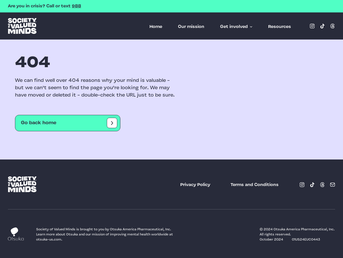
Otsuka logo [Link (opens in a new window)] (16, 234)
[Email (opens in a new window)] (332, 184)
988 (76, 6)
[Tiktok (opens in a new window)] (322, 26)
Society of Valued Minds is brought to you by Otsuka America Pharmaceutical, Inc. (104, 229)
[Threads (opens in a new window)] (332, 26)
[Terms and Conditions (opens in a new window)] (254, 185)
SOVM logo (22, 26)
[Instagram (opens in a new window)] (312, 26)
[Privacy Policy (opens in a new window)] (195, 185)
